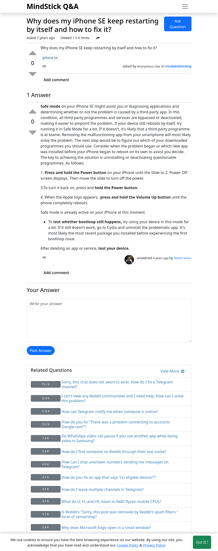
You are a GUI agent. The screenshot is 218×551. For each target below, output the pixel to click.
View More (172, 371)
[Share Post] (98, 38)
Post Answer (41, 350)
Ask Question (177, 23)
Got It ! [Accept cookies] (202, 542)
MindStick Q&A (53, 6)
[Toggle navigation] (185, 6)
